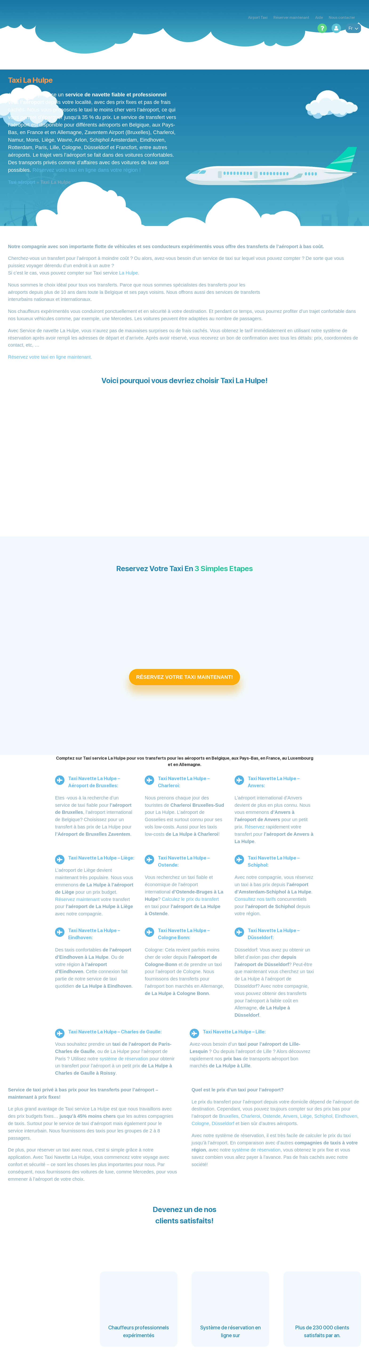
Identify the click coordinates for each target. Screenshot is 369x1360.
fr (353, 28)
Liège (306, 1116)
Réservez (255, 826)
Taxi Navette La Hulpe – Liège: (101, 858)
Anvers (290, 1116)
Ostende (272, 1116)
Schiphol (323, 1116)
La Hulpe (128, 272)
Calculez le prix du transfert (190, 899)
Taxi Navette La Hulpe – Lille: (234, 1032)
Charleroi (250, 1116)
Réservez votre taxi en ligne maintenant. (50, 357)
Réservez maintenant (77, 899)
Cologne (200, 1123)
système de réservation (124, 1058)
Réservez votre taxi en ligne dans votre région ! (86, 170)
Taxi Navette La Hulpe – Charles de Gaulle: (115, 1032)
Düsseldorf (223, 1123)
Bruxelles (228, 1116)
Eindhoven (346, 1116)
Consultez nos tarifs (255, 899)
